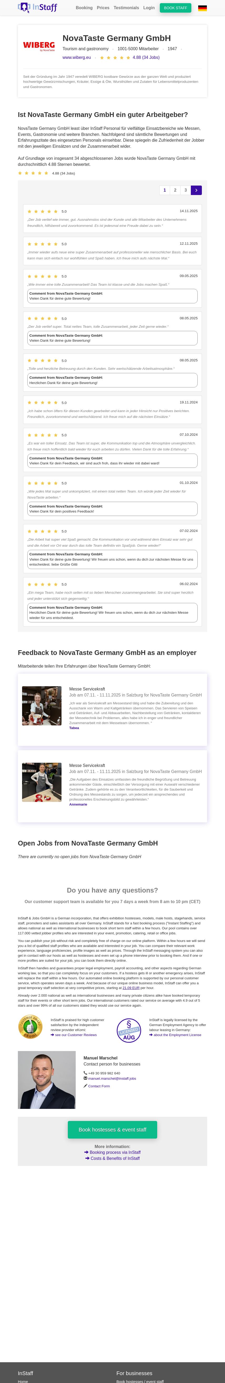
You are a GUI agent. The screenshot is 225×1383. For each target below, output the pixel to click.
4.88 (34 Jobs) (146, 57)
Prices (103, 8)
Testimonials (126, 8)
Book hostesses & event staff (112, 1130)
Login (149, 8)
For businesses (134, 1373)
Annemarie (78, 804)
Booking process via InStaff (112, 1152)
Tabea (74, 728)
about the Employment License (175, 1035)
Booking (84, 8)
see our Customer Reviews (74, 1035)
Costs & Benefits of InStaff (112, 1158)
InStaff (25, 1373)
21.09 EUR (131, 988)
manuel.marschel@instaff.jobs (112, 1078)
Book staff (175, 8)
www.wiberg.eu (77, 57)
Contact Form (99, 1086)
